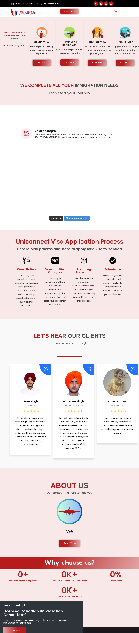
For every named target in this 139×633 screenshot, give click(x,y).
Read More (42, 63)
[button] (115, 11)
